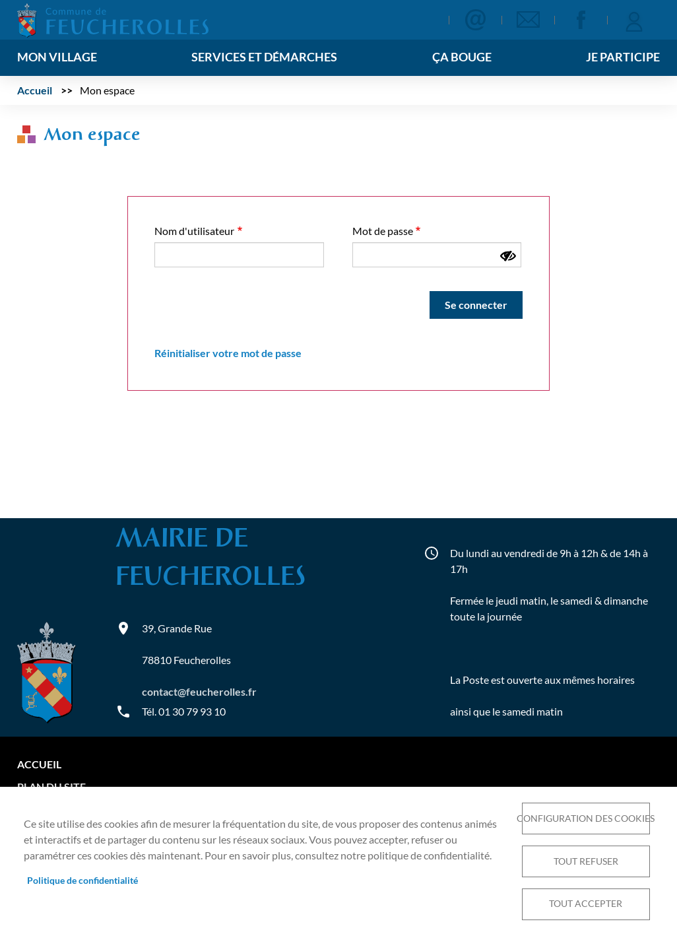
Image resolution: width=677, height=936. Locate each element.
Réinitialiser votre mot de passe (228, 353)
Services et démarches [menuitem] (264, 57)
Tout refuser (586, 860)
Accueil (34, 90)
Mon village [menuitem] (57, 57)
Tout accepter (585, 903)
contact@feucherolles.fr (199, 691)
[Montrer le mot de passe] (508, 256)
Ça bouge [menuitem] (462, 57)
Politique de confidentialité (82, 880)
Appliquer (416, 21)
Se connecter (633, 20)
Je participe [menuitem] (623, 57)
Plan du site (51, 786)
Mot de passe (382, 230)
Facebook (580, 20)
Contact (475, 20)
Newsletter (528, 20)
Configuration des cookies (586, 818)
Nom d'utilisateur (194, 230)
